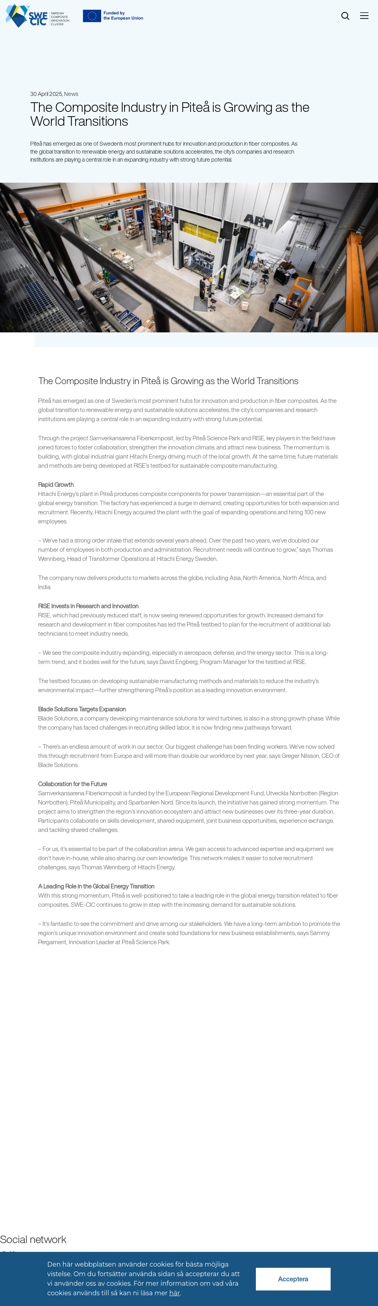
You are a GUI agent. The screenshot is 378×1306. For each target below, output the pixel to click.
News (71, 94)
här (174, 1293)
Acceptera (293, 1279)
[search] (345, 16)
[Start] (37, 16)
